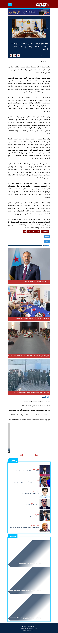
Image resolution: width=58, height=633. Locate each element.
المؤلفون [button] (47, 236)
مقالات (13, 461)
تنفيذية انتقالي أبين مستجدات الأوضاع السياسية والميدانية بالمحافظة (33, 449)
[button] (11, 28)
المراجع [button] (47, 241)
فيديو (13, 536)
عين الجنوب (31, 626)
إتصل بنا (24, 626)
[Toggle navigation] (10, 4)
